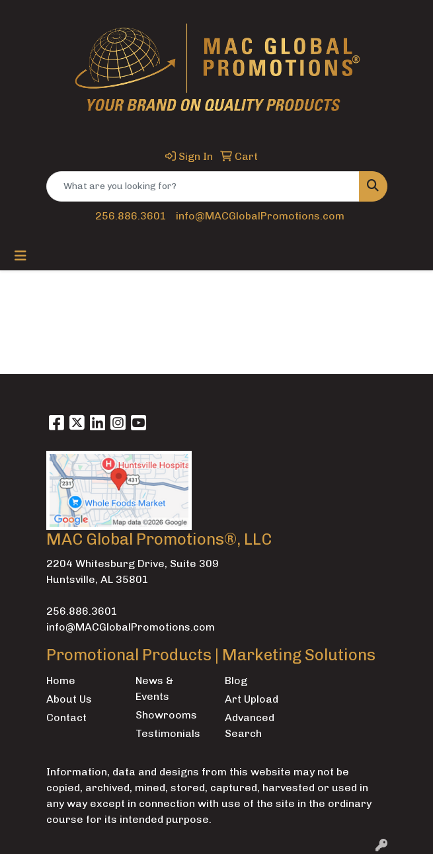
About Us (69, 699)
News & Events (154, 688)
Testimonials (168, 733)
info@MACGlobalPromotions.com (260, 216)
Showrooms (166, 715)
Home (60, 680)
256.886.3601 (131, 216)
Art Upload (251, 699)
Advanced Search (249, 725)
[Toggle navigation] (20, 256)
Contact (66, 717)
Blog (236, 680)
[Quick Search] (203, 186)
